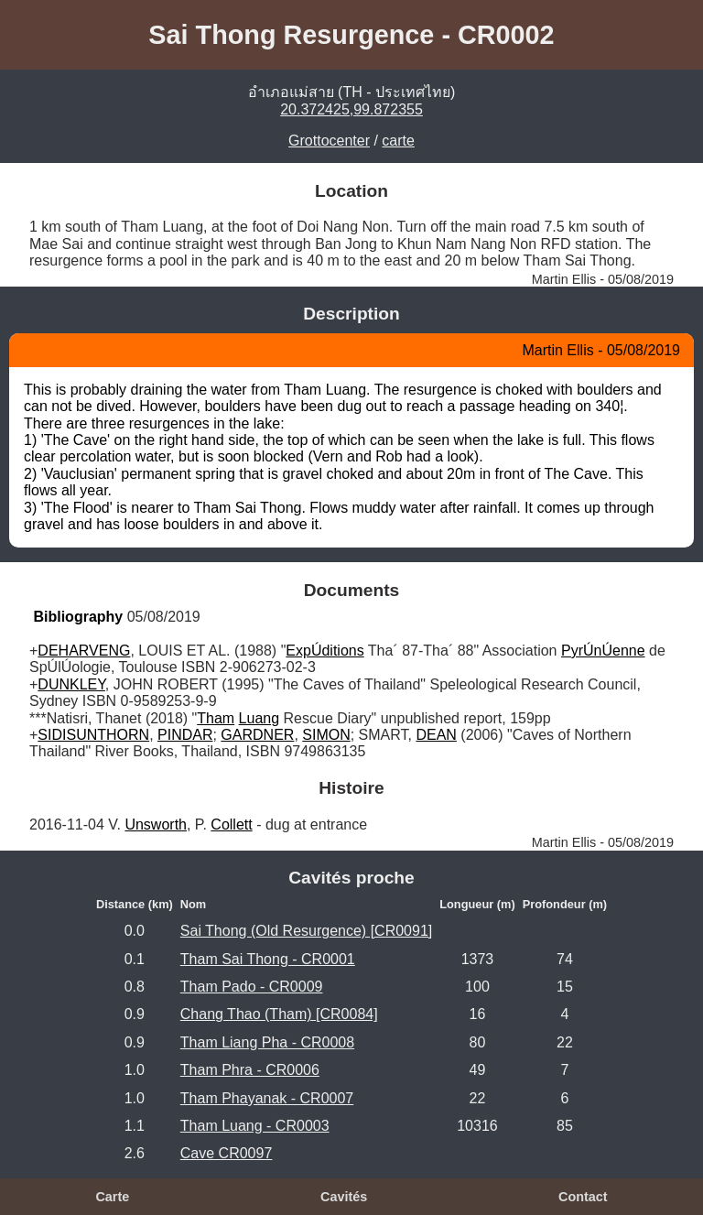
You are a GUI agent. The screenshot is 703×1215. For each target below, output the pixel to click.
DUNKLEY (71, 684)
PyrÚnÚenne (603, 650)
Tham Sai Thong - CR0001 (267, 959)
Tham (215, 718)
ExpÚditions (324, 650)
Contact (583, 1196)
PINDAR (184, 735)
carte (398, 140)
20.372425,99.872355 (351, 109)
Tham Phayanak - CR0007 (266, 1098)
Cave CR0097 (226, 1153)
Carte (112, 1196)
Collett (231, 824)
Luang (259, 718)
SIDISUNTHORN (93, 735)
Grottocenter (329, 140)
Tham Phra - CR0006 (249, 1070)
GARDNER (257, 735)
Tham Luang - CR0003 (255, 1126)
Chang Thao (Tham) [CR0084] (279, 1014)
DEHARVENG (84, 650)
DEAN (436, 735)
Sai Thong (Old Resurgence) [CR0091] (306, 930)
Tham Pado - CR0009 (251, 986)
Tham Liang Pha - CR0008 (267, 1042)
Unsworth (155, 824)
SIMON (326, 735)
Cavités (343, 1196)
